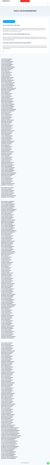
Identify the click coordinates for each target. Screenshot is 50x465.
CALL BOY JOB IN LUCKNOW (6, 400)
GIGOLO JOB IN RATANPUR (6, 330)
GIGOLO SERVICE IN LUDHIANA (7, 212)
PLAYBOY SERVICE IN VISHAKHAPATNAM (9, 443)
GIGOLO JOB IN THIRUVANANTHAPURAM (9, 429)
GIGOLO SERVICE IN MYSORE (6, 374)
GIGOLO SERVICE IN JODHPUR (7, 417)
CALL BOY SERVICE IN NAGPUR (7, 366)
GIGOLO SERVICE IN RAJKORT (6, 343)
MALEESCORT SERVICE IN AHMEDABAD (8, 173)
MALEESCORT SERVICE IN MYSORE (8, 382)
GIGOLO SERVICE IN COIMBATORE (7, 222)
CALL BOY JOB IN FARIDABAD (6, 300)
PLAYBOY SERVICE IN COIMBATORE (8, 228)
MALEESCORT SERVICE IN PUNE (7, 77)
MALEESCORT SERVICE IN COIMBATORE (8, 230)
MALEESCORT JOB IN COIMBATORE (8, 231)
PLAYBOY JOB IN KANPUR (6, 413)
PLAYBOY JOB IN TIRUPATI (6, 282)
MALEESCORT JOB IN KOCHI (6, 153)
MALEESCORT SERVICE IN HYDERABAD (8, 109)
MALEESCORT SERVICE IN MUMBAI (8, 67)
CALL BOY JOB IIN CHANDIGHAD (7, 205)
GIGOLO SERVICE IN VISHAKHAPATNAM (8, 438)
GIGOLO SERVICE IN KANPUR (6, 406)
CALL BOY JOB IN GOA (5, 269)
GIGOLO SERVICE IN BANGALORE (7, 80)
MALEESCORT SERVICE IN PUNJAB (7, 183)
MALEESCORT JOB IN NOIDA (6, 121)
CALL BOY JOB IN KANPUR (6, 410)
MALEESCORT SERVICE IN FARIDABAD (8, 304)
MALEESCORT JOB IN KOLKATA (7, 242)
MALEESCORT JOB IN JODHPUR (7, 426)
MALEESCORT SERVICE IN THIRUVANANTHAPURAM (11, 435)
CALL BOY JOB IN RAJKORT (6, 347)
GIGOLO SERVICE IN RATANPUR (7, 328)
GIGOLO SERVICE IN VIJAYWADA (7, 187)
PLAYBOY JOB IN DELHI (5, 97)
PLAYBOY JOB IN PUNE (5, 76)
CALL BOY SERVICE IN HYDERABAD (8, 104)
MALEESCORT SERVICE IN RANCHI (7, 326)
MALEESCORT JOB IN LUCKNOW (7, 405)
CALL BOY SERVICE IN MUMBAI (7, 61)
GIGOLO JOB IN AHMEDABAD (6, 166)
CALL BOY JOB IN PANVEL (6, 357)
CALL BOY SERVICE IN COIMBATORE (8, 225)
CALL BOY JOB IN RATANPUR (6, 332)
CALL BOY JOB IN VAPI (5, 258)
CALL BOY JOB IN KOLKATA (6, 237)
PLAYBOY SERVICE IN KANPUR (7, 411)
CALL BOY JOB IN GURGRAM (6, 247)
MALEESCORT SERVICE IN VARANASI (8, 294)
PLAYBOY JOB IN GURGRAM (6, 250)
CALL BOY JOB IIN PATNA (6, 158)
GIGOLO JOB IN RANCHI (5, 319)
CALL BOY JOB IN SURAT (6, 311)
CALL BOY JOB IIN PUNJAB (6, 179)
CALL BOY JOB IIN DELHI (5, 94)
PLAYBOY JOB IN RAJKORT (6, 349)
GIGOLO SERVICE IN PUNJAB (6, 175)
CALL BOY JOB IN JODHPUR (6, 421)
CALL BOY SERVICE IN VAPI (6, 257)
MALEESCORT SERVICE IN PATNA (7, 162)
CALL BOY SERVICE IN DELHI (6, 93)
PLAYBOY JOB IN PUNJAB (6, 182)
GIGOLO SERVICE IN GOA (6, 265)
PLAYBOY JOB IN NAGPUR (6, 370)
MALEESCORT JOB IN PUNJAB (7, 184)
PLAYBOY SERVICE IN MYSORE (7, 380)
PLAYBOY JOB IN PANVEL (6, 360)
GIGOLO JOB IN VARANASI (6, 287)
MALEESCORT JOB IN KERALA (7, 142)
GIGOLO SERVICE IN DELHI (6, 90)
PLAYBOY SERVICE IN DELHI (6, 96)
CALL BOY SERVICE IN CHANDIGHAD (8, 204)
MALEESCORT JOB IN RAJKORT (7, 352)
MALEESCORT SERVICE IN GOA (7, 273)
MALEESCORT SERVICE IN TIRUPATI (8, 283)
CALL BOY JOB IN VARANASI (6, 290)
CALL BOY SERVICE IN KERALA (7, 135)
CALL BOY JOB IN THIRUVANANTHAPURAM (9, 431)
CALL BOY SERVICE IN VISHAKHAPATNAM (9, 441)
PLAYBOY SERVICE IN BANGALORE (7, 85)
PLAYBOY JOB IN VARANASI (6, 292)
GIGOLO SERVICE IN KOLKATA (6, 233)
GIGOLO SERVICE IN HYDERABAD (7, 101)
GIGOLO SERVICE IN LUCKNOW (7, 396)
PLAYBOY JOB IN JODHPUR (6, 423)
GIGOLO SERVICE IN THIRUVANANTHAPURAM (10, 427)
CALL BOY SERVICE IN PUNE (6, 72)
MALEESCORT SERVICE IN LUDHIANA (8, 220)
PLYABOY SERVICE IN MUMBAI (7, 64)
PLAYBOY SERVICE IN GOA (6, 270)
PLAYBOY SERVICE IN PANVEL (7, 358)
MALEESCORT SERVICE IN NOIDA (7, 120)
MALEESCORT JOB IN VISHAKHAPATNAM (9, 447)
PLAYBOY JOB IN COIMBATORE (7, 229)
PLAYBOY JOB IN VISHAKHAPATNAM (8, 445)
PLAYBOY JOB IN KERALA (6, 139)
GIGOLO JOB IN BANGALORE (6, 81)
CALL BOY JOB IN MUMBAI (6, 63)
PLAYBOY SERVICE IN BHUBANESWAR (8, 454)
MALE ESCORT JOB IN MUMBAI (7, 68)
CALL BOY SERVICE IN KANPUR (7, 409)
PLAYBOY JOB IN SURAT (5, 314)
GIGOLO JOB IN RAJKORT (6, 344)
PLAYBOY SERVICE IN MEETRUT (7, 390)
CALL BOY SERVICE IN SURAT (6, 310)
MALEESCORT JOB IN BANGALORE (7, 89)
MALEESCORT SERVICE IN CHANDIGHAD (9, 209)
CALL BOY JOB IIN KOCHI (6, 147)
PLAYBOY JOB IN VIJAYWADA (6, 194)
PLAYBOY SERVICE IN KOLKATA (7, 238)
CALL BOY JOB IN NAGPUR (6, 368)
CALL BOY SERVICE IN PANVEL (7, 356)
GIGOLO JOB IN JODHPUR (6, 418)
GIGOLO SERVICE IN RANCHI (6, 318)
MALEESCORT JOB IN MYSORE (7, 384)
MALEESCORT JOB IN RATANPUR (7, 337)
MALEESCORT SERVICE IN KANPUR (8, 414)
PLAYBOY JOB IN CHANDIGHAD (7, 208)
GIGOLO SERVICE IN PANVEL (6, 353)
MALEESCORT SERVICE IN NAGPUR (8, 372)
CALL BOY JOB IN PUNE (5, 73)
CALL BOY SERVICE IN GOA (6, 267)
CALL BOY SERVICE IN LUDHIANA (7, 214)
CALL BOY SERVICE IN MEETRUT (7, 388)
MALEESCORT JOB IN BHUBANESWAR (8, 458)
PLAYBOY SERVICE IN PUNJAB (7, 181)
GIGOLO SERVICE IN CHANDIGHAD (7, 201)
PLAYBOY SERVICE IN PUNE (6, 75)
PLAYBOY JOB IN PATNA (5, 161)
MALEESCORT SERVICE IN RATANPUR (8, 336)
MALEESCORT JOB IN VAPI (6, 263)
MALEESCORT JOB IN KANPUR (7, 415)
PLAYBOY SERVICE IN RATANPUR (7, 334)
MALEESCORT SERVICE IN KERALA (7, 141)
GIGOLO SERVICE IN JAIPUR (6, 122)
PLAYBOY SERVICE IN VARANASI (7, 291)
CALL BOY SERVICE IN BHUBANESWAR (8, 451)
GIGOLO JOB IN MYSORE (5, 376)
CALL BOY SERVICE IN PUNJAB (7, 178)
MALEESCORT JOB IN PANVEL (7, 362)
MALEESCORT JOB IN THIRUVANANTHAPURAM (10, 437)
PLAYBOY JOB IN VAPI (5, 261)
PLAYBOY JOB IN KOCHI (5, 150)
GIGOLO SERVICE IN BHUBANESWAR (8, 449)
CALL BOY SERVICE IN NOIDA (6, 114)
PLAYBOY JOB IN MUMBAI (6, 65)
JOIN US (9, 21)
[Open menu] (48, 4)
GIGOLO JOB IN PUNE (5, 71)
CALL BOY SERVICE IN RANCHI (7, 320)
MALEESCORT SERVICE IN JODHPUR (8, 425)
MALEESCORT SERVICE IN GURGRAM (8, 251)
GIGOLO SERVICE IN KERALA (6, 133)
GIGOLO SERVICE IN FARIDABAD (7, 296)
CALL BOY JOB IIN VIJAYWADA (7, 191)
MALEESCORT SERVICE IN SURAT (7, 315)
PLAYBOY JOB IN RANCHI (6, 324)
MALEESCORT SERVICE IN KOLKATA (8, 241)
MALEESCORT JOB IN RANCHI (7, 327)
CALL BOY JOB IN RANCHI (6, 322)
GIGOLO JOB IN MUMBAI (5, 60)
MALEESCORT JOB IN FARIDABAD (7, 306)
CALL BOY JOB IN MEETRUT (6, 389)
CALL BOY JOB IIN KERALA (6, 137)
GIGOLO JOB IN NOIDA (5, 113)
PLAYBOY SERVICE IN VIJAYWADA (7, 193)
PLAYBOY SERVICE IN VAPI (6, 259)
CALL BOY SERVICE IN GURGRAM (7, 246)
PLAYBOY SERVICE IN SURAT (6, 312)
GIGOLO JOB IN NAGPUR (5, 365)
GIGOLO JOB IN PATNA (5, 155)
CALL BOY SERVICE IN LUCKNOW (7, 398)
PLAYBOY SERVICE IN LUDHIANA (7, 217)
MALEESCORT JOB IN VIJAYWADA (7, 197)
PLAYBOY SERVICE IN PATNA (6, 159)
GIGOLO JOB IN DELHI (5, 92)
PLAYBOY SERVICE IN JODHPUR (7, 422)
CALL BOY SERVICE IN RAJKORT (7, 345)
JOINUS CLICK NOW (25, 1)
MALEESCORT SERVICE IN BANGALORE (8, 88)
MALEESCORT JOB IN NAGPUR (7, 373)
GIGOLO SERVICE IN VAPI (6, 254)
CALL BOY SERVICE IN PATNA (6, 157)
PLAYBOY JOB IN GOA (5, 271)
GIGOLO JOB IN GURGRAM (6, 245)
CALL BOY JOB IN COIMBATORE (7, 226)
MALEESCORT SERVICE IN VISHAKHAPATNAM (10, 446)
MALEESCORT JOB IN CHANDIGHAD (8, 210)
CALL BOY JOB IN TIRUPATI (6, 279)
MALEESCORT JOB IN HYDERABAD (7, 110)
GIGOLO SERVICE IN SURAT (6, 307)
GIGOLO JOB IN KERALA (5, 134)
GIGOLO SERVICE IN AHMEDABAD (7, 165)
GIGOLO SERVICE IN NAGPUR (6, 364)
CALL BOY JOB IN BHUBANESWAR (7, 453)
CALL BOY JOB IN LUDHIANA (6, 216)
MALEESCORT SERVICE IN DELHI (7, 98)
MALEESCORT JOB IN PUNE (6, 78)
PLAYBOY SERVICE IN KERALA (7, 138)
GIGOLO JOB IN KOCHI (5, 145)
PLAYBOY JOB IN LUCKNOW (6, 402)
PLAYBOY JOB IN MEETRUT (6, 392)
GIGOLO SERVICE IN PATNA (6, 154)
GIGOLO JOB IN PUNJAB (5, 177)
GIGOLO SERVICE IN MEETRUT (7, 385)
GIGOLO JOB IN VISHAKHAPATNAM (8, 439)
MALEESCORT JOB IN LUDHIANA (7, 221)
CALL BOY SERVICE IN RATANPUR (7, 331)
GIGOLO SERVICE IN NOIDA (6, 112)
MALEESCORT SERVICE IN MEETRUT (8, 393)
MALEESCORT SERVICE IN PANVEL (7, 361)
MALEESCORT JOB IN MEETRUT (7, 394)
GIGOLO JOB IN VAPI (5, 255)
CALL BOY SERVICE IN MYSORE (7, 377)
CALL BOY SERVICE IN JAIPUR (7, 125)
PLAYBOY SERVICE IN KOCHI (6, 149)
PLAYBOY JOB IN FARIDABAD (6, 303)
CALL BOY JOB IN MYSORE (6, 378)
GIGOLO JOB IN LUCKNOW (6, 397)
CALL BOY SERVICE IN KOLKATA (7, 235)
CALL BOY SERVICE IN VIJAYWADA (7, 190)
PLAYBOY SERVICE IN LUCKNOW (7, 401)
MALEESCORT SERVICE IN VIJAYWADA (8, 195)
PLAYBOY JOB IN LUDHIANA (6, 218)
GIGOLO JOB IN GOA (5, 266)
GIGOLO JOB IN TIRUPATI (6, 277)
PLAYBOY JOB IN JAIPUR (6, 129)
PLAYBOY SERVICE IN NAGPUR (7, 369)
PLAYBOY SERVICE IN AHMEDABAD (8, 170)
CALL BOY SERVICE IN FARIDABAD (7, 299)
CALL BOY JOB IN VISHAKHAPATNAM (8, 442)
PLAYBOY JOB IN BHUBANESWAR (7, 455)
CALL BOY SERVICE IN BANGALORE (8, 82)
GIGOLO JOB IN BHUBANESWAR (7, 450)
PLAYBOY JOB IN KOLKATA (6, 239)
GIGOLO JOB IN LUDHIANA (6, 213)
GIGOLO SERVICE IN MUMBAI (6, 59)
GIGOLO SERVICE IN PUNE (6, 69)
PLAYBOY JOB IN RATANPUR (6, 335)
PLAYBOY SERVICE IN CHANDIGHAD (8, 206)
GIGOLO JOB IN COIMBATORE (6, 224)
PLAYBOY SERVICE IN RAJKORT (7, 348)
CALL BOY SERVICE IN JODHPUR (7, 419)
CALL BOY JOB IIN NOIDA (6, 116)
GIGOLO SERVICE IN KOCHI (6, 143)
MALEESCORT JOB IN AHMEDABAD (8, 174)
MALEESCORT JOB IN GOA (6, 274)
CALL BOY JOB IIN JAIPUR (6, 126)
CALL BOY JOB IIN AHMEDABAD (7, 169)
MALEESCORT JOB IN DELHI (6, 100)
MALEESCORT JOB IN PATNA (6, 163)
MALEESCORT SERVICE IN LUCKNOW (8, 404)
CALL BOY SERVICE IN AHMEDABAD (8, 167)
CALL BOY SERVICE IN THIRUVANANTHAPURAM (10, 430)
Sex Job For (5, 25)
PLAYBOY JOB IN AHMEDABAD (7, 171)
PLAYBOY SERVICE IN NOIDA (6, 117)
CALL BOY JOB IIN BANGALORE (7, 84)
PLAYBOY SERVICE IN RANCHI (7, 323)
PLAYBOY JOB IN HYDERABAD (7, 108)
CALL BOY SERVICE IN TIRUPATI (7, 278)
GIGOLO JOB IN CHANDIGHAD (6, 202)
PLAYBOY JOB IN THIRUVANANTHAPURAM (9, 434)
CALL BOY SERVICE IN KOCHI (6, 146)
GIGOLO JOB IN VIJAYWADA (6, 189)
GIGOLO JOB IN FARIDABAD (6, 298)
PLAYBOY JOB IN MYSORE (6, 381)
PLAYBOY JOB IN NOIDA (5, 118)
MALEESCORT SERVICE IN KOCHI (7, 151)
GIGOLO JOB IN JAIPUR (5, 124)
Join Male (5, 34)
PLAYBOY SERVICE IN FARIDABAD (7, 302)
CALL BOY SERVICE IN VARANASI (7, 288)
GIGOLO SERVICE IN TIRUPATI (6, 275)
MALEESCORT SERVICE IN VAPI (7, 262)
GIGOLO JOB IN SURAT (5, 308)
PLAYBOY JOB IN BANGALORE (7, 86)
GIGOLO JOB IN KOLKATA (6, 234)
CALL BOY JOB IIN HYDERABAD (7, 105)
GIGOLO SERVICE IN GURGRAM (7, 243)
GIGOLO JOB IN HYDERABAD (6, 102)
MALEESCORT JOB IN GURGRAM (7, 253)
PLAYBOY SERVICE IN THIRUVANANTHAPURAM (10, 433)
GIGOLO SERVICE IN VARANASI (7, 286)
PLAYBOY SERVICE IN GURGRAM (7, 249)
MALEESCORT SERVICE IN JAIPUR (7, 130)
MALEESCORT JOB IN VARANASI (7, 295)
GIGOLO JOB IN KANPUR (5, 408)
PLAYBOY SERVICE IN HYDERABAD (7, 106)
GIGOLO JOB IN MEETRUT (6, 386)
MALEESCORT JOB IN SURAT (6, 316)
